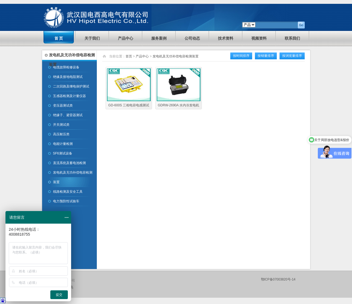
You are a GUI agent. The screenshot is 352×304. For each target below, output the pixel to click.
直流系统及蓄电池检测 (69, 163)
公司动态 (192, 38)
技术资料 (225, 38)
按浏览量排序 (292, 56)
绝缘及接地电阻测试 (68, 77)
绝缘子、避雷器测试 (68, 115)
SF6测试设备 (62, 153)
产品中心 (125, 38)
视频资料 (259, 38)
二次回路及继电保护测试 (71, 86)
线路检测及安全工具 (68, 192)
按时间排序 (241, 56)
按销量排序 (266, 56)
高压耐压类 (61, 134)
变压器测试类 (63, 105)
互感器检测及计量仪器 (69, 96)
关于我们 (92, 38)
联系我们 (292, 38)
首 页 (58, 38)
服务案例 (159, 38)
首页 (129, 56)
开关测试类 (61, 125)
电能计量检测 (63, 144)
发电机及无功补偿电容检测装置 (72, 177)
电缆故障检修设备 (66, 67)
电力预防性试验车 (66, 201)
